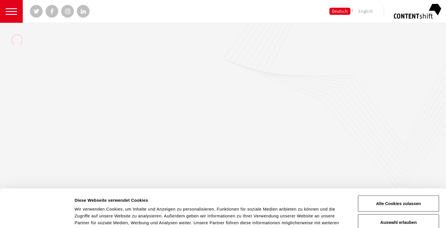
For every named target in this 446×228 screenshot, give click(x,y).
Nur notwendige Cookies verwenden (398, 206)
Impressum (240, 198)
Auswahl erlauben (398, 184)
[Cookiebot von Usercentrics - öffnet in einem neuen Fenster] (37, 217)
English (365, 11)
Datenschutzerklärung (188, 198)
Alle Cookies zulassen (398, 165)
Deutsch (340, 11)
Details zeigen (302, 216)
